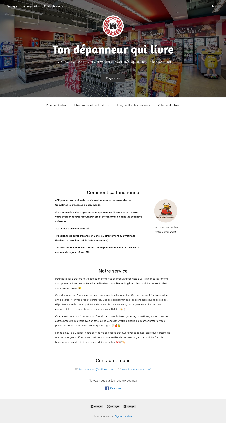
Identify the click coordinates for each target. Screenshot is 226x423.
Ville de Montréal (169, 105)
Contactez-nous (54, 6)
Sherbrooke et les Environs (92, 105)
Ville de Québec (56, 105)
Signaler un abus (123, 416)
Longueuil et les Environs (133, 105)
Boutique (12, 6)
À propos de (31, 6)
